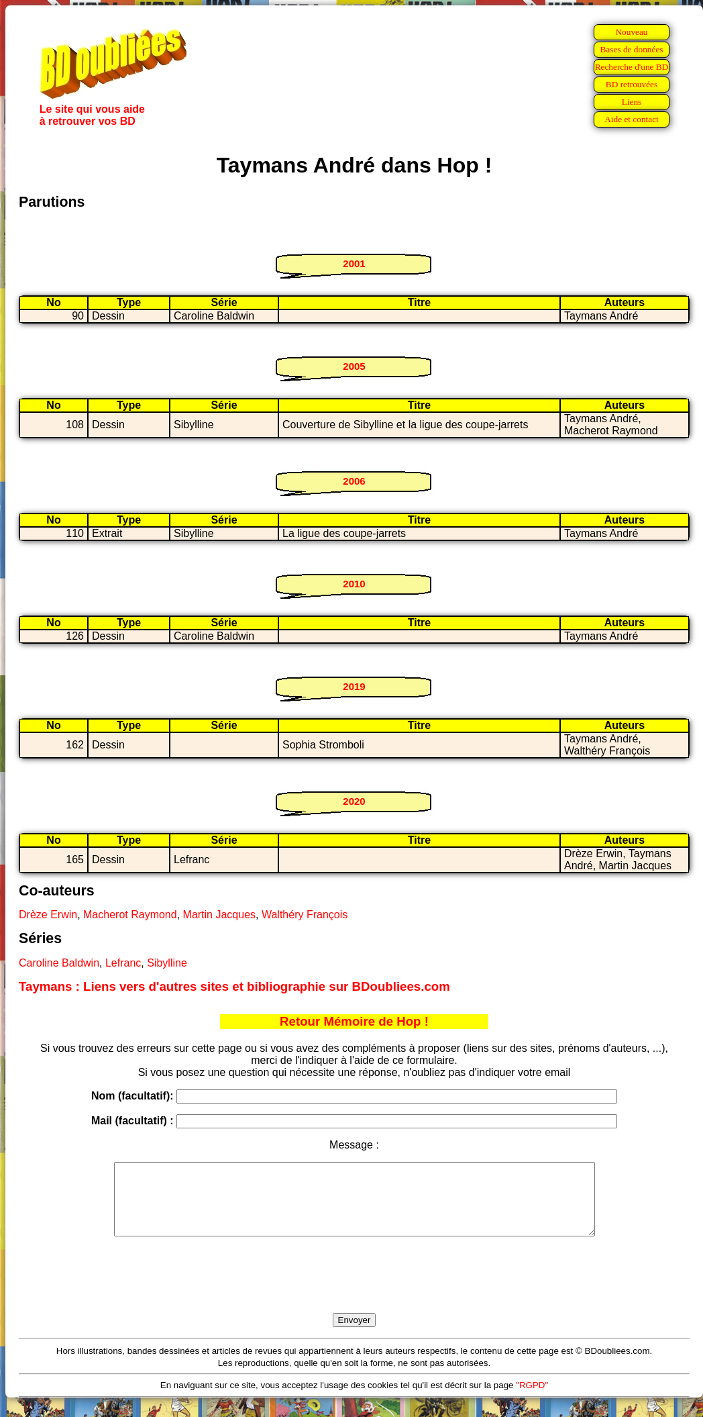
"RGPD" (532, 1399)
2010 (354, 583)
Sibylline (167, 963)
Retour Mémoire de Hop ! (354, 1021)
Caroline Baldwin (59, 963)
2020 (354, 801)
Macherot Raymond (130, 914)
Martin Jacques (219, 914)
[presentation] (354, 1290)
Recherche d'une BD (632, 67)
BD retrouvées (631, 84)
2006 (354, 481)
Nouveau (631, 32)
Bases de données (631, 49)
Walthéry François (304, 914)
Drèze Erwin (48, 914)
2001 (354, 263)
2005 (354, 366)
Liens (632, 102)
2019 (354, 686)
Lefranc (123, 963)
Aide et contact (631, 119)
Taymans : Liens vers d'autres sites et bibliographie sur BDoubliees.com (234, 986)
